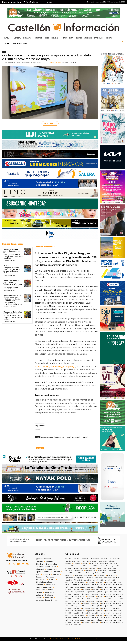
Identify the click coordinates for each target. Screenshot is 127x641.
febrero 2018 (86, 599)
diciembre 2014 (106, 613)
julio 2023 (78, 573)
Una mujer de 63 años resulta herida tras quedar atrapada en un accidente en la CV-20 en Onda (12, 315)
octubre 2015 (69, 610)
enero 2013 (95, 622)
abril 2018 (68, 599)
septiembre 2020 (80, 587)
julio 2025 (112, 561)
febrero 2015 (86, 613)
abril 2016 (68, 608)
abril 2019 (68, 594)
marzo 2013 (76, 622)
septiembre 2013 (80, 620)
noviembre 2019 (118, 589)
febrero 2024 (112, 568)
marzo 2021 (76, 584)
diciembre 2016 (106, 603)
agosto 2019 (91, 592)
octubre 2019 (69, 592)
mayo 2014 (117, 615)
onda (68, 437)
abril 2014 (68, 617)
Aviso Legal (50, 639)
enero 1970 (68, 625)
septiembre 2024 (104, 566)
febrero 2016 (86, 608)
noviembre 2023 (90, 570)
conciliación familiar (47, 437)
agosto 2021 (91, 582)
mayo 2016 (117, 606)
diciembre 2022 (88, 575)
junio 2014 (108, 615)
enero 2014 (95, 617)
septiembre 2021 (80, 582)
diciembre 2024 (69, 566)
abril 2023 (103, 573)
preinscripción (76, 437)
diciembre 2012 (106, 622)
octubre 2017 (69, 601)
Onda (4, 52)
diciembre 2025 (115, 559)
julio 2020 (100, 587)
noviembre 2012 (118, 622)
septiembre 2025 (92, 561)
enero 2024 (68, 570)
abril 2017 (68, 603)
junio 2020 (108, 587)
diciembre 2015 (106, 608)
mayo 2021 (117, 582)
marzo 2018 (76, 599)
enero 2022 (87, 580)
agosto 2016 (91, 606)
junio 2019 (108, 592)
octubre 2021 (69, 582)
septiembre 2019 (80, 592)
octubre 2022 (111, 575)
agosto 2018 (91, 596)
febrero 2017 (86, 603)
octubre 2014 (69, 615)
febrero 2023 (69, 575)
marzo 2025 (94, 563)
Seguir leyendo (50, 123)
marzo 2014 (76, 617)
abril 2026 (77, 559)
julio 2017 (100, 601)
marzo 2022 (68, 580)
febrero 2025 (104, 563)
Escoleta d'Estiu (59, 437)
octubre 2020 (69, 587)
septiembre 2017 (80, 601)
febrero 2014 (86, 617)
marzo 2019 (76, 594)
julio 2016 (100, 606)
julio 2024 (68, 568)
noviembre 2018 (118, 594)
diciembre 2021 (98, 580)
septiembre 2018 (80, 596)
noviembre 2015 (118, 608)
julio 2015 (100, 610)
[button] (121, 41)
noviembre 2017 (118, 599)
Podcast (49, 2)
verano (85, 437)
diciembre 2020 (106, 584)
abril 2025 (85, 563)
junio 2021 (108, 582)
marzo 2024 (102, 568)
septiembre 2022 (70, 577)
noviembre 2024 (81, 566)
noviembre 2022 (100, 575)
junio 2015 (108, 610)
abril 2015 (68, 613)
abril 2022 (116, 577)
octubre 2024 (92, 566)
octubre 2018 (69, 596)
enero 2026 (104, 559)
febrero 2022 (78, 580)
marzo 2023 (112, 573)
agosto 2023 (69, 573)
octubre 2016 (69, 606)
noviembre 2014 (118, 613)
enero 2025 (113, 563)
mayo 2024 (84, 568)
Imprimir (40, 448)
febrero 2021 (86, 584)
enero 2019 (95, 594)
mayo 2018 (117, 596)
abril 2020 (68, 589)
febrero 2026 (95, 559)
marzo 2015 (76, 613)
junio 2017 (108, 601)
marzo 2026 (85, 559)
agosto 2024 (115, 566)
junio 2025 (68, 563)
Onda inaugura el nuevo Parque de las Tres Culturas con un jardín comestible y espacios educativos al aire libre (13, 253)
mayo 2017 (117, 601)
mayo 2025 (76, 563)
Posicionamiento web (90, 639)
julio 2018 (100, 596)
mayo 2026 (68, 559)
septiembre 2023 (113, 570)
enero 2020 (95, 589)
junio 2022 (98, 577)
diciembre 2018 (106, 594)
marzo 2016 (76, 608)
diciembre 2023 (78, 570)
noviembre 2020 (118, 584)
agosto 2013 (91, 620)
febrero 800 (77, 625)
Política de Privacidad (62, 639)
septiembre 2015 (80, 610)
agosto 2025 (103, 561)
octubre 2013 (69, 620)
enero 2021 (95, 584)
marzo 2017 (76, 603)
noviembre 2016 (118, 603)
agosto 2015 (91, 610)
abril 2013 (68, 622)
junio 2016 (108, 606)
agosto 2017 (91, 601)
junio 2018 (108, 596)
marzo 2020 (76, 589)
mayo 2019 (117, 592)
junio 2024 (76, 568)
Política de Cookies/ (76, 639)
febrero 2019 (86, 594)
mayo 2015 (117, 610)
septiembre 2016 (80, 606)
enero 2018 (95, 599)
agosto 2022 (81, 577)
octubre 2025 (81, 561)
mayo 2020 (117, 587)
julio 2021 (100, 582)
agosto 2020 (91, 587)
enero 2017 (95, 603)
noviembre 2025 (70, 561)
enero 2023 (78, 575)
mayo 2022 (107, 577)
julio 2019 (100, 592)
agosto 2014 (91, 615)
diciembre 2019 (106, 589)
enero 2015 (95, 613)
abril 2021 (68, 584)
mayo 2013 (117, 620)
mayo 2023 (94, 573)
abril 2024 (93, 568)
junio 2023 (86, 573)
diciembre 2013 (106, 617)
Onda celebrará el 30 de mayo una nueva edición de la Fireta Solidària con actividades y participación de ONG (12, 300)
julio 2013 (100, 620)
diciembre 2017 (106, 599)
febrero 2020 (86, 589)
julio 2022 (90, 577)
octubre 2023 (101, 570)
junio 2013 (108, 620)
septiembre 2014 (80, 615)
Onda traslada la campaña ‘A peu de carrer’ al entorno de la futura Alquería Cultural (12, 269)
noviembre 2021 (110, 580)
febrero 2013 (86, 622)
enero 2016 (95, 608)
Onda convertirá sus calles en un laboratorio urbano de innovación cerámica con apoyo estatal (12, 284)
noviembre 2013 (118, 617)
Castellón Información (45, 247)
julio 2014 (100, 615)
